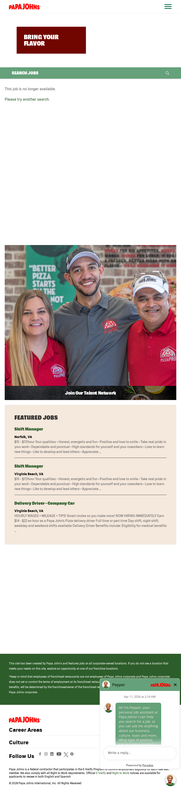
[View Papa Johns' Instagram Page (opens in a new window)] (46, 756)
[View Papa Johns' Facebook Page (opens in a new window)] (41, 756)
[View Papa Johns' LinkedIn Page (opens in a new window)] (53, 756)
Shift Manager (28, 428)
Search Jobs (25, 72)
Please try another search (27, 99)
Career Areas (25, 730)
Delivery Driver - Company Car (44, 503)
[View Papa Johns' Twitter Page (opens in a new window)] (67, 756)
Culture (19, 742)
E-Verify (101, 773)
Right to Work (120, 773)
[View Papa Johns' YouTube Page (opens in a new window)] (60, 756)
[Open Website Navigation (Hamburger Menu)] (169, 12)
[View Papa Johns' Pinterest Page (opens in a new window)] (73, 756)
